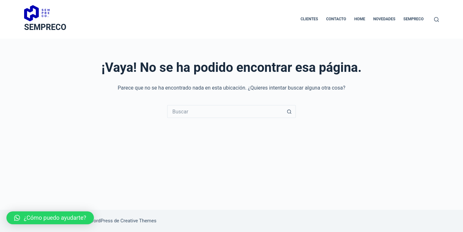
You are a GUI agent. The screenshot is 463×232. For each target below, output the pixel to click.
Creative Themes (139, 221)
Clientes (309, 19)
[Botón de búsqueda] (289, 111)
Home (359, 19)
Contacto (336, 19)
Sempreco (414, 19)
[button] (50, 217)
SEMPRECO (45, 27)
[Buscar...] (225, 111)
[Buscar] (436, 19)
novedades (384, 19)
